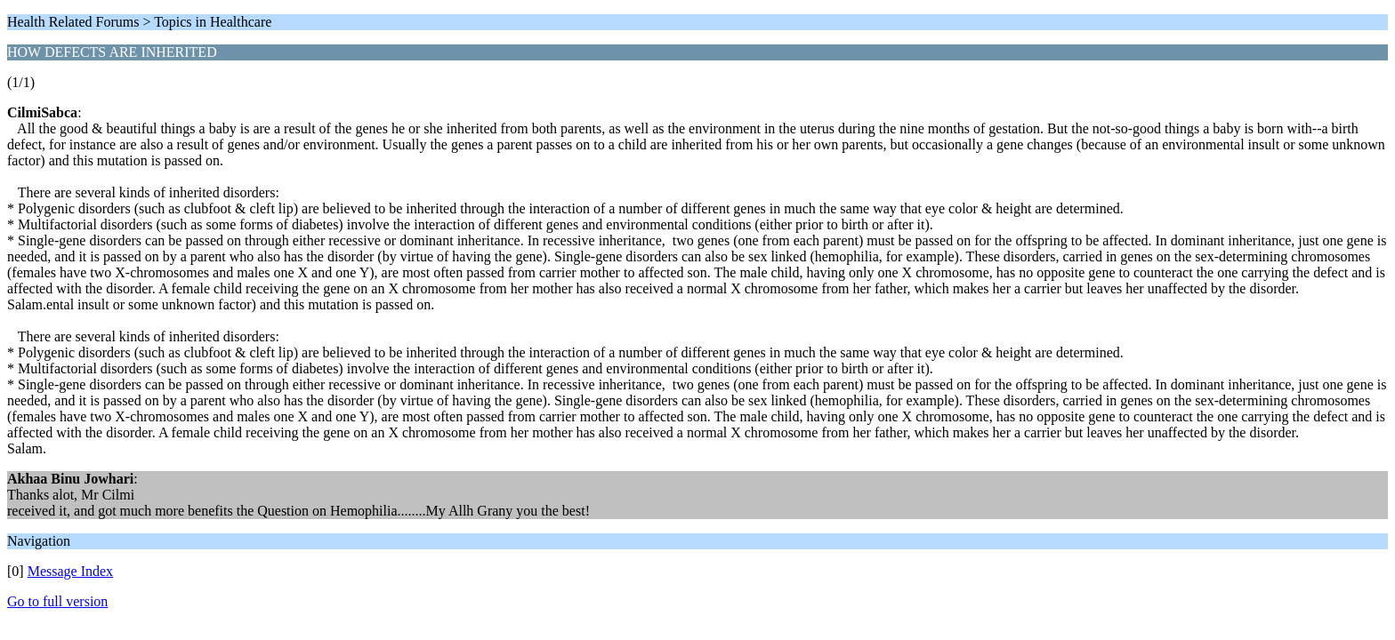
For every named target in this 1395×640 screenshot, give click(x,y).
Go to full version (57, 601)
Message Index (70, 571)
